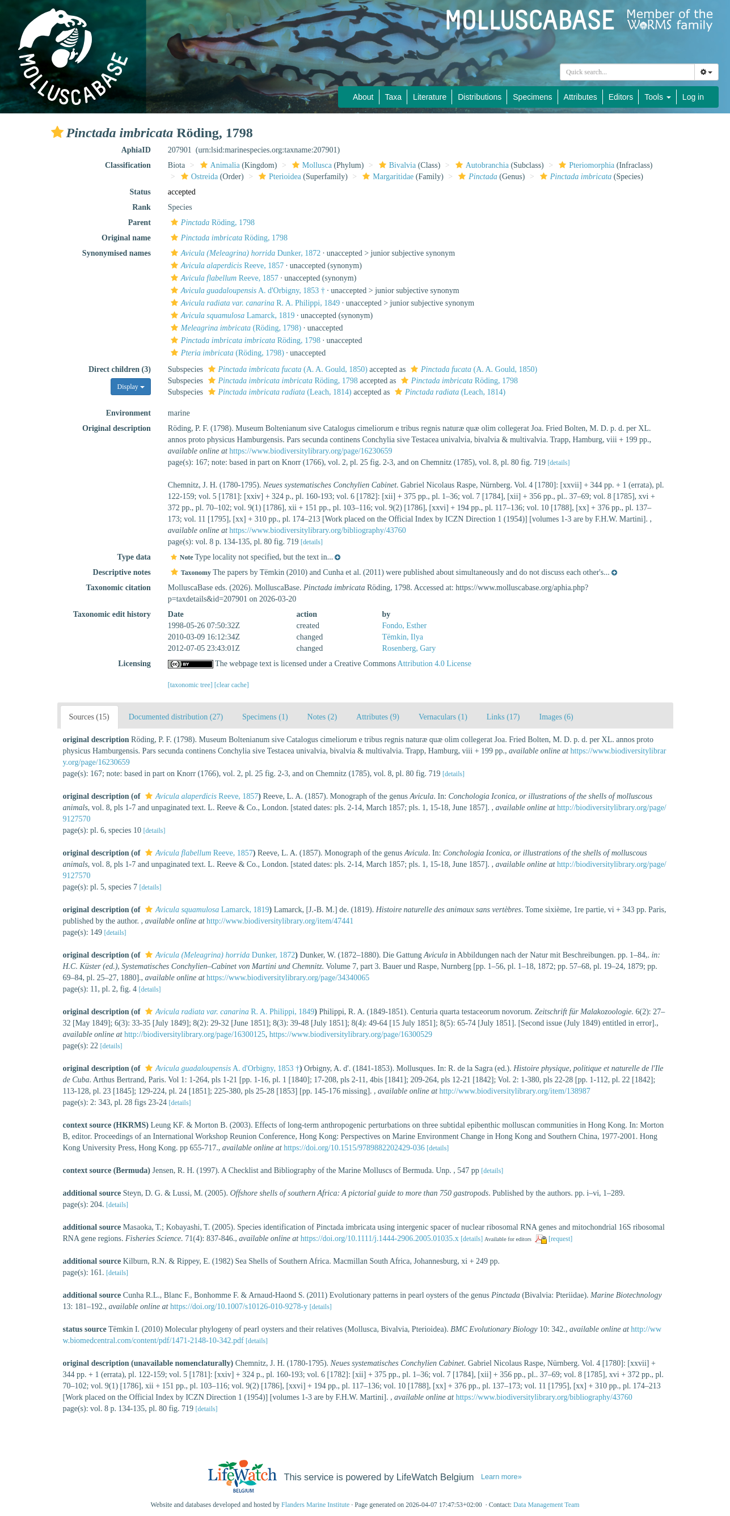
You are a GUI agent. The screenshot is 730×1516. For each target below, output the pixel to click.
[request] (560, 1239)
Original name (126, 238)
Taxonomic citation (118, 587)
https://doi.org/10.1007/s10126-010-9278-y (238, 1306)
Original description (116, 428)
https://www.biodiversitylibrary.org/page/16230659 (310, 451)
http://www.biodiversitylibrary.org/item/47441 (279, 921)
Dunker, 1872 (244, 253)
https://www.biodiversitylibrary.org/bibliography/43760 (317, 530)
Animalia (218, 165)
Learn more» (501, 1477)
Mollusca (310, 165)
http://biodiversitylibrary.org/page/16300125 (194, 1034)
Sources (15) (89, 717)
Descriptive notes (122, 572)
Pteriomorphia (585, 165)
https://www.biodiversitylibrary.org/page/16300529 (350, 1034)
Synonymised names (116, 253)
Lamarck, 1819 (231, 315)
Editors (621, 96)
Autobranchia (481, 165)
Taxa (393, 96)
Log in (693, 96)
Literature (429, 96)
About (363, 96)
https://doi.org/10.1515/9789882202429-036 (354, 1148)
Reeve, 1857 (226, 265)
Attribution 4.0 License (434, 663)
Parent (139, 222)
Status (139, 192)
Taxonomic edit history (112, 614)
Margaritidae (386, 176)
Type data (134, 557)
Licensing (134, 663)
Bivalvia (396, 165)
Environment (128, 413)
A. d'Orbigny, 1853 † (246, 290)
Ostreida (198, 176)
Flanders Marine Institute (315, 1505)
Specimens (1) (265, 717)
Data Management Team (546, 1505)
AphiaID (136, 150)
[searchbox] (627, 72)
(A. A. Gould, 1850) (286, 369)
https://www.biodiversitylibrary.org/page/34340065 (287, 977)
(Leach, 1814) (278, 392)
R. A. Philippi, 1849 (254, 303)
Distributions (479, 96)
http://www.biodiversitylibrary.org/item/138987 (515, 1091)
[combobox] (627, 72)
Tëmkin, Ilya (402, 637)
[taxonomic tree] (190, 685)
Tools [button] (657, 96)
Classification (128, 165)
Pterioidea (278, 176)
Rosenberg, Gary (409, 648)
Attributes (580, 96)
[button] (57, 132)
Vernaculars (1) (443, 717)
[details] (558, 463)
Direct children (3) (119, 369)
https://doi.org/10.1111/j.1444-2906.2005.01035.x (380, 1238)
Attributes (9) (377, 717)
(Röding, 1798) (234, 328)
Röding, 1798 (211, 222)
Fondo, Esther (404, 625)
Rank (141, 207)
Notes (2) (322, 717)
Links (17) (503, 717)
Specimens (532, 96)
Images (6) (556, 717)
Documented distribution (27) (176, 717)
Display (130, 387)
